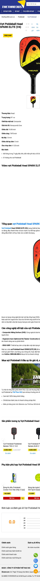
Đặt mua (11, 498)
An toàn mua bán (33, 547)
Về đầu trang (36, 571)
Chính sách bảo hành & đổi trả (11, 551)
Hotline (36, 555)
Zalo (36, 560)
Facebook (36, 566)
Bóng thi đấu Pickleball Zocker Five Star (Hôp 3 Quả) (14, 488)
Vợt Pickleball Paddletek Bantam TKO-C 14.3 (12, 445)
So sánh (37, 27)
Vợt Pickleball (6, 228)
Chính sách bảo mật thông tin (11, 558)
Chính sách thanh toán (9, 554)
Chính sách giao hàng (9, 547)
